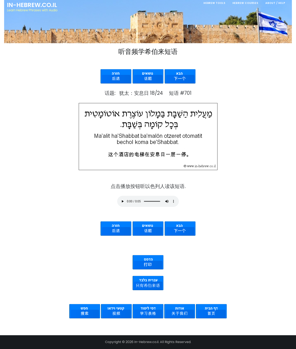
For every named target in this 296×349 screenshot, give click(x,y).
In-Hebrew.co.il (32, 5)
